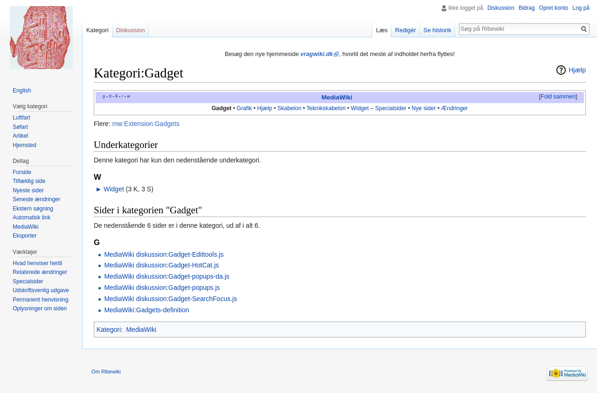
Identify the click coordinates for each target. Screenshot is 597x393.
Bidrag (527, 8)
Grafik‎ (244, 108)
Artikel (20, 136)
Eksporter (24, 235)
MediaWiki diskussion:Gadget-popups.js (162, 287)
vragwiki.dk (316, 53)
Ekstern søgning (33, 208)
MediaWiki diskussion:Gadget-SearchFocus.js (170, 298)
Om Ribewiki (106, 371)
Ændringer (454, 108)
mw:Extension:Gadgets (146, 123)
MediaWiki (336, 97)
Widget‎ (359, 108)
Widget (114, 189)
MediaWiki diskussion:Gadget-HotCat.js (161, 265)
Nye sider (424, 108)
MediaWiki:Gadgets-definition (146, 310)
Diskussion (500, 8)
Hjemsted (24, 145)
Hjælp (577, 70)
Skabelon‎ (289, 108)
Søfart (20, 127)
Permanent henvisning (40, 299)
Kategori (109, 329)
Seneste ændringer (36, 199)
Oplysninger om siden (40, 308)
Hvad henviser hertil (37, 263)
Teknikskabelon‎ (326, 108)
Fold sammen (558, 96)
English (22, 90)
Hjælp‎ (264, 108)
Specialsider (390, 108)
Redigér (405, 30)
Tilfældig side (29, 181)
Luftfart (21, 117)
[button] (558, 97)
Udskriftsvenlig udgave (41, 290)
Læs (382, 30)
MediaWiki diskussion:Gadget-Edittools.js (163, 254)
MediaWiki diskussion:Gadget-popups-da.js (166, 276)
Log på (581, 8)
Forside (22, 172)
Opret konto (554, 8)
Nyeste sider (28, 190)
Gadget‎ (221, 108)
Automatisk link (31, 217)
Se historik (437, 30)
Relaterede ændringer (40, 272)
